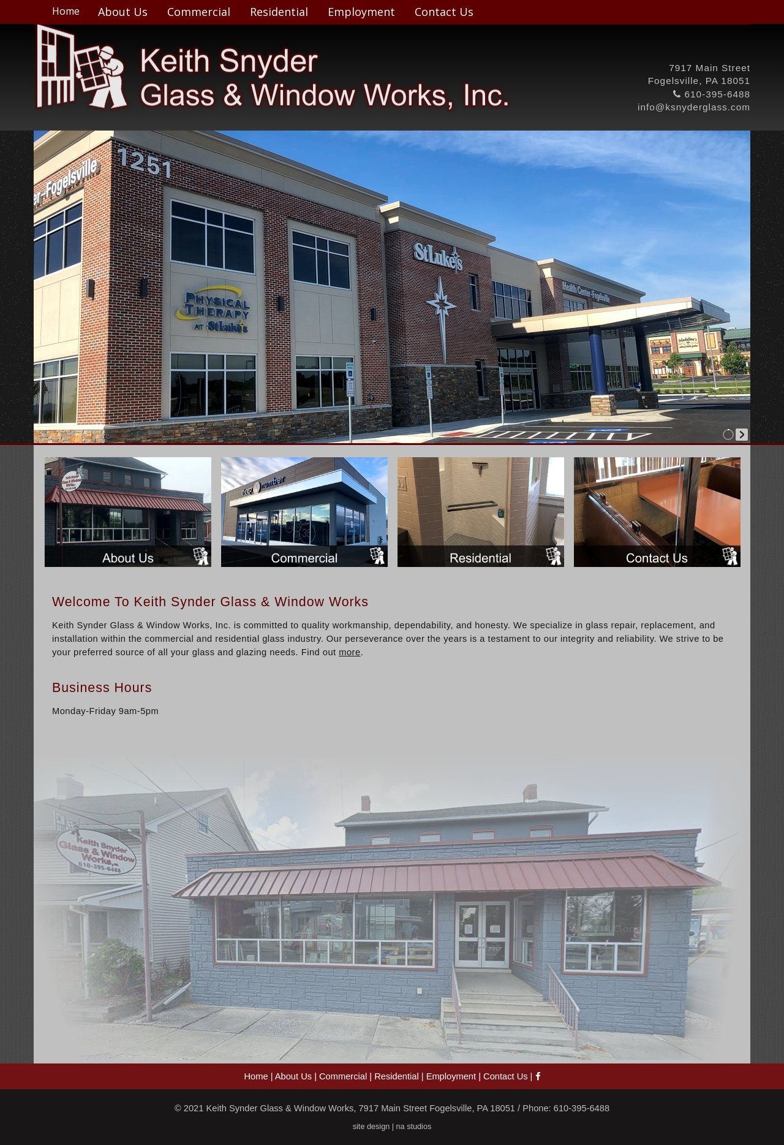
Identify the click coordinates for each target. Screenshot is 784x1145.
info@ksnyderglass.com (694, 107)
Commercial (198, 11)
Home (66, 11)
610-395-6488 (711, 94)
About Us (123, 11)
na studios (414, 1126)
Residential (279, 11)
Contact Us (444, 11)
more (349, 652)
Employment (361, 11)
